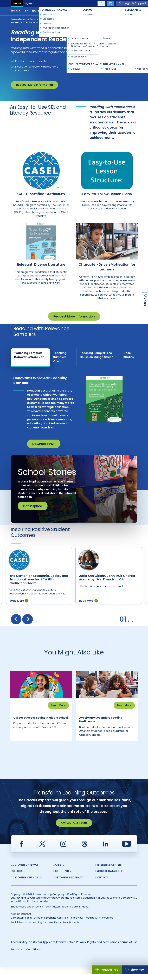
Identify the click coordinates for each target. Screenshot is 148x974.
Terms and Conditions (26, 956)
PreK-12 (17, 3)
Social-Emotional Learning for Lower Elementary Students (45, 929)
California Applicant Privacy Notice (52, 949)
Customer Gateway (24, 871)
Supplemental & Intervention (63, 19)
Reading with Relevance (24, 22)
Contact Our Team (74, 829)
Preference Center (108, 871)
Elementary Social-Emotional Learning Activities (39, 924)
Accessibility (19, 949)
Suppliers (17, 878)
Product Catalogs (108, 878)
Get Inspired (32, 506)
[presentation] (16, 619)
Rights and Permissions (103, 949)
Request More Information (34, 85)
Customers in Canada (68, 884)
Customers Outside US (26, 884)
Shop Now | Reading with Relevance (92, 924)
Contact (126, 10)
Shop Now (135, 970)
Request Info (106, 970)
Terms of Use (128, 949)
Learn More (58, 705)
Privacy (81, 949)
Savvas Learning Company (26, 19)
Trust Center (62, 878)
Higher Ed (30, 3)
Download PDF (43, 444)
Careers (58, 871)
